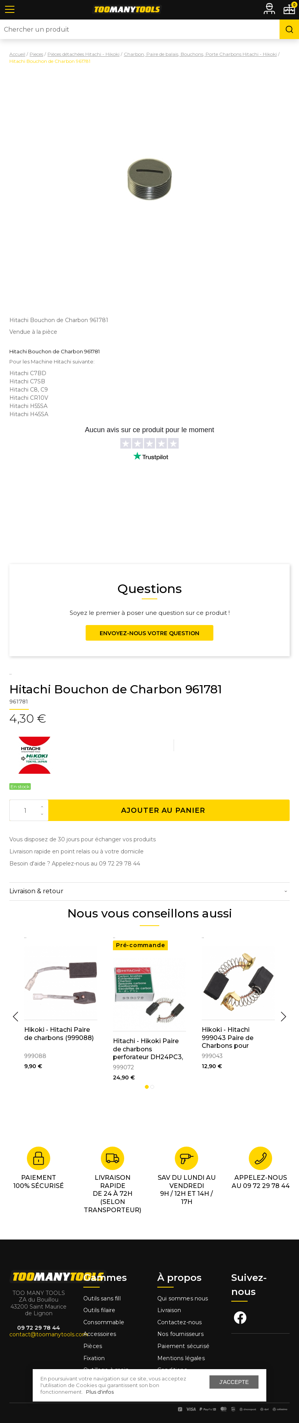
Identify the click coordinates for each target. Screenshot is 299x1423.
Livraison (169, 1310)
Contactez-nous (179, 1322)
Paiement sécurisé (183, 1346)
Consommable (103, 1322)
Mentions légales (181, 1358)
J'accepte (234, 1382)
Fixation (94, 1358)
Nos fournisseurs (180, 1334)
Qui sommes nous (182, 1298)
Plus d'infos (100, 1392)
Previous (15, 1016)
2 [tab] (152, 1087)
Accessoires (99, 1334)
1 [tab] (147, 1087)
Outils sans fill (102, 1298)
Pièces (92, 1346)
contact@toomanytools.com (48, 1334)
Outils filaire (99, 1310)
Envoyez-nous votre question (149, 633)
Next (283, 1016)
